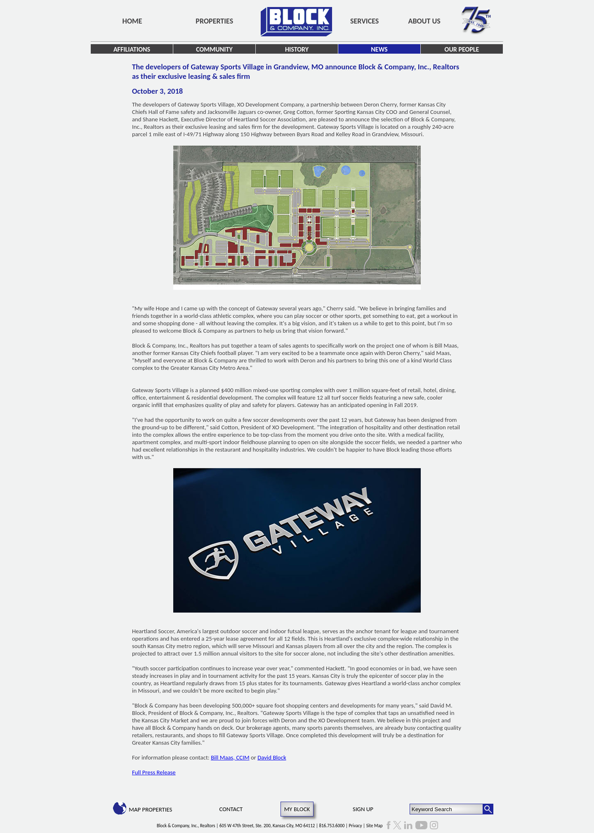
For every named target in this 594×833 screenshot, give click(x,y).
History (297, 49)
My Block (297, 809)
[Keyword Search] (446, 809)
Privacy (355, 825)
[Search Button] (488, 809)
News (379, 49)
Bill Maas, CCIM (230, 757)
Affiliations (131, 49)
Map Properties (150, 809)
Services (364, 21)
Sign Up (363, 809)
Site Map (374, 825)
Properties (214, 21)
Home (132, 21)
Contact (231, 809)
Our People (462, 49)
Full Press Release (154, 772)
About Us (424, 21)
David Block (271, 757)
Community (214, 49)
